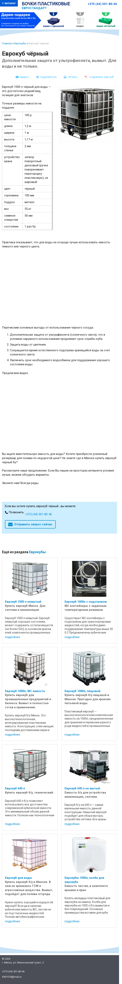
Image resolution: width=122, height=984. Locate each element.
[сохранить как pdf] (99, 77)
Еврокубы (20, 43)
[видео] (22, 77)
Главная (7, 43)
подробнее (12, 637)
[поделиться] (46, 77)
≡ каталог (9, 3)
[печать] (70, 77)
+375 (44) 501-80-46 (102, 4)
